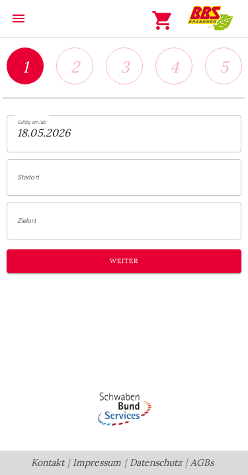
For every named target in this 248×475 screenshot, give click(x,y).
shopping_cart (162, 20)
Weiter (124, 261)
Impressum (97, 462)
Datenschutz (156, 462)
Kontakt (47, 462)
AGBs (202, 462)
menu (18, 18)
